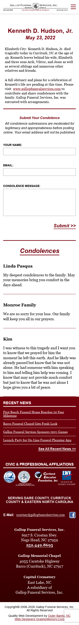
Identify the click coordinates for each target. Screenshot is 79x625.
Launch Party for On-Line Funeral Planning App (37, 440)
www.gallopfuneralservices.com (37, 89)
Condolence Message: (21, 186)
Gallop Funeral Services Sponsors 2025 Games (35, 432)
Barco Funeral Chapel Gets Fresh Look (30, 423)
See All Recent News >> (57, 449)
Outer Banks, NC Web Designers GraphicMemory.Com (43, 617)
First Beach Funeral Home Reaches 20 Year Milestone (33, 413)
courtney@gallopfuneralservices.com (40, 514)
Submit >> (65, 225)
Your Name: (12, 145)
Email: (8, 165)
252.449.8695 (39, 545)
